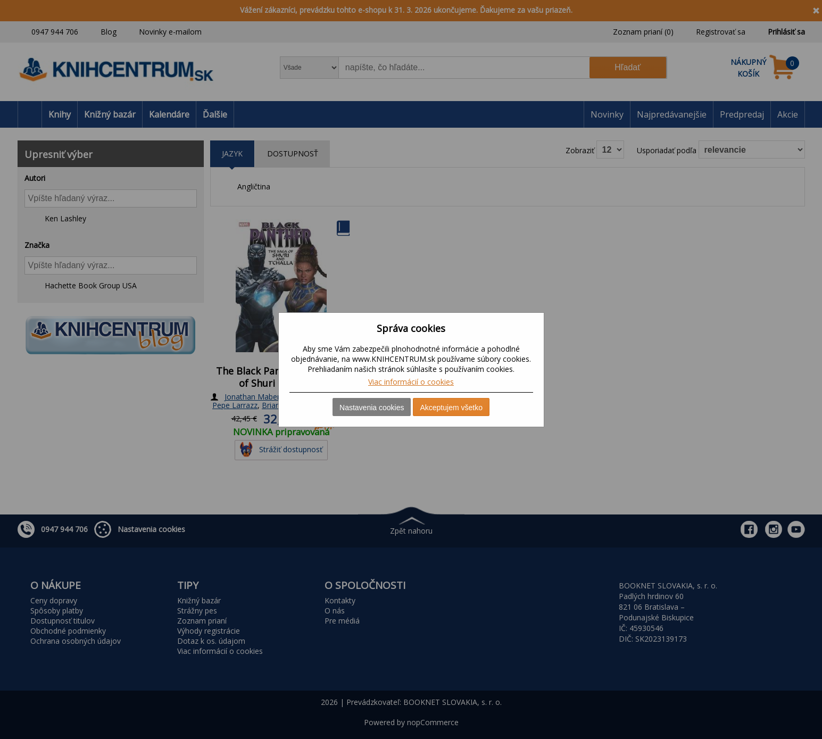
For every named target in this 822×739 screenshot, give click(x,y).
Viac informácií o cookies (411, 382)
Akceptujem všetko (451, 407)
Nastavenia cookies (371, 407)
